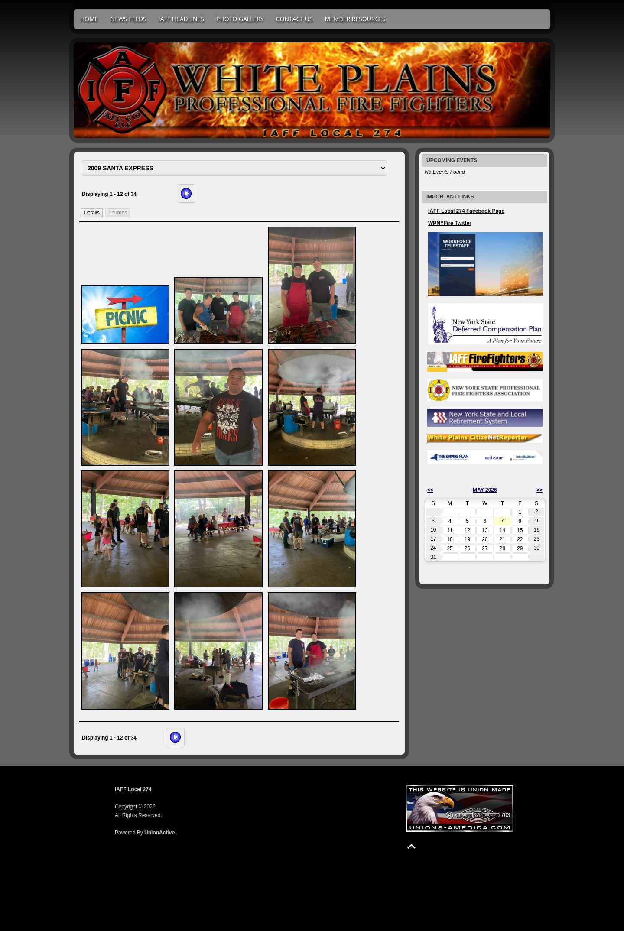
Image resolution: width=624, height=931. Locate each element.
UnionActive (159, 833)
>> (539, 490)
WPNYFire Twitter (449, 223)
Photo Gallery (240, 19)
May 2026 (485, 490)
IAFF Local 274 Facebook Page (466, 211)
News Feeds (128, 19)
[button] (91, 213)
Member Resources (355, 19)
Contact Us (294, 19)
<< (430, 490)
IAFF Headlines (181, 19)
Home (89, 19)
